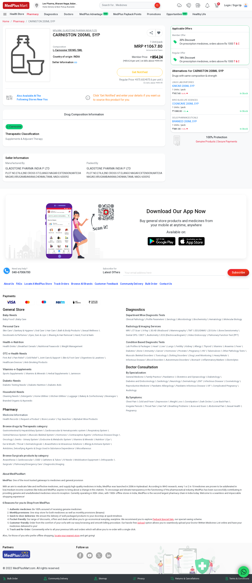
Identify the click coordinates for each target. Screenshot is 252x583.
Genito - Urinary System (26, 439)
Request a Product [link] (30, 419)
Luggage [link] (72, 396)
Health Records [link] (10, 419)
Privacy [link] (141, 578)
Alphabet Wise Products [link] (85, 419)
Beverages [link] (110, 396)
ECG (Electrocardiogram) (173, 335)
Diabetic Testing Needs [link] (14, 385)
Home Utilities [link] (41, 396)
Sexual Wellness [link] (90, 330)
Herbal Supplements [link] (58, 373)
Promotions (154, 14)
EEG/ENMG (200, 330)
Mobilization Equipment (87, 459)
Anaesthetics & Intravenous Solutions (63, 444)
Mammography (178, 330)
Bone (139, 351)
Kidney (188, 346)
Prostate (182, 351)
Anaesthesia (9, 459)
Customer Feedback (106, 283)
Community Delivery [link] (58, 578)
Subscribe (238, 272)
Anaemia (229, 346)
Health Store (13, 14)
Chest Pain (131, 401)
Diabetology (214, 377)
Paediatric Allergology (163, 385)
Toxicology (161, 355)
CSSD (37, 459)
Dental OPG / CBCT (135, 335)
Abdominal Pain (217, 406)
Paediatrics (168, 377)
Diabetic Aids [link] (54, 385)
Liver (162, 346)
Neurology (175, 381)
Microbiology (184, 319)
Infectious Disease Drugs (105, 435)
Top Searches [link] (64, 419)
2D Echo (212, 330)
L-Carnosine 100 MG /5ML (67, 50)
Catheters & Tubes (52, 459)
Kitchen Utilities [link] (58, 396)
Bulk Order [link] (12, 578)
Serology (171, 319)
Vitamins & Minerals (83, 439)
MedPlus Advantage (93, 14)
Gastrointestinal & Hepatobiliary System (23, 430)
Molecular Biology (233, 319)
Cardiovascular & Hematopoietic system (65, 430)
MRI (128, 330)
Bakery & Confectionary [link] (91, 396)
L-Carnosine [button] (14, 126)
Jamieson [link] (75, 373)
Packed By (92, 163)
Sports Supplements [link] (13, 373)
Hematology (215, 319)
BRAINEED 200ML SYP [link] (184, 121)
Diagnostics (51, 14)
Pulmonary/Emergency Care (28, 464)
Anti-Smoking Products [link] (35, 362)
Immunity (149, 351)
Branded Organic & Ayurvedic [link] (17, 400)
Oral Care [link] (39, 330)
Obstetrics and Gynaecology (191, 377)
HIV (203, 351)
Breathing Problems (178, 406)
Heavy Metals (220, 355)
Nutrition (100, 439)
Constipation (191, 401)
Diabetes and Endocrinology (140, 381)
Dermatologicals (34, 444)
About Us (9, 283)
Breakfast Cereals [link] (27, 346)
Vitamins (218, 346)
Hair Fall (162, 406)
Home (6, 21)
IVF (209, 385)
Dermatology (189, 381)
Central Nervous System (15, 435)
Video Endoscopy (197, 335)
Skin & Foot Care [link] (71, 357)
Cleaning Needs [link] (11, 396)
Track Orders (61, 283)
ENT (200, 381)
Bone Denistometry (228, 330)
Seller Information (64, 62)
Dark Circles (206, 401)
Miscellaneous (83, 448)
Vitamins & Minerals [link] (36, 373)
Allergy (197, 346)
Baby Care (21, 319)
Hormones (61, 435)
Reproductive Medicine (137, 385)
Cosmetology (232, 381)
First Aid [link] (7, 357)
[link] (16, 5)
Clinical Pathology (135, 319)
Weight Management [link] (72, 346)
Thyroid (207, 346)
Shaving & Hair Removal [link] (60, 335)
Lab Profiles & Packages (138, 346)
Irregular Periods (134, 406)
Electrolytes (232, 359)
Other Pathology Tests (234, 351)
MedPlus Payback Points (127, 14)
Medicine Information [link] (15, 415)
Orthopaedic (107, 459)
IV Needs (67, 459)
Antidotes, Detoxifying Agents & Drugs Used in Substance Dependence (38, 448)
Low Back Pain (221, 401)
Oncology (8, 439)
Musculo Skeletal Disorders (139, 355)
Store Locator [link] (48, 419)
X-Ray (145, 330)
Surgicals (7, 464)
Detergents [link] (26, 396)
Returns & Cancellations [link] (187, 578)
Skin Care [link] (7, 330)
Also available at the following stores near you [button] (32, 97)
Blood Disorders (155, 359)
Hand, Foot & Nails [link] (84, 335)
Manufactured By (15, 163)
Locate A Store (38, 283)
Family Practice (153, 377)
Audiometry (153, 335)
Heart (155, 346)
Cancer (159, 351)
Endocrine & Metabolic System (55, 439)
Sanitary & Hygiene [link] (23, 330)
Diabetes (130, 351)
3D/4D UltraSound (159, 330)
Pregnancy (194, 351)
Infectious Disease (135, 359)
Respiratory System (97, 430)
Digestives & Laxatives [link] (92, 357)
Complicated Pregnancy (225, 385)
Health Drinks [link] (9, 346)
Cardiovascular (25, 459)
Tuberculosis (214, 351)
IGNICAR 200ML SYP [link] (183, 86)
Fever (238, 346)
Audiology (131, 390)
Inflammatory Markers (213, 359)
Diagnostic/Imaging (54, 464)
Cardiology (162, 381)
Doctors (69, 14)
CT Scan (136, 330)
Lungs (170, 346)
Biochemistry (200, 319)
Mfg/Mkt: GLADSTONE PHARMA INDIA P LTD (75, 30)
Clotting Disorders (178, 355)
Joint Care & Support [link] (50, 357)
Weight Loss (176, 401)
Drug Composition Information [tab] (84, 114)
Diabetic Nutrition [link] (37, 385)
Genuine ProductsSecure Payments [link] (216, 141)
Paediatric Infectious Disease (190, 385)
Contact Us (166, 283)
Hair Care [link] (51, 330)
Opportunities (176, 14)
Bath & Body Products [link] (69, 330)
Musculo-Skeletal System (41, 435)
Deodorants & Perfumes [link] (15, 335)
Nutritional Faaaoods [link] (48, 346)
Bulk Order (151, 283)
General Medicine (135, 377)
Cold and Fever (146, 401)
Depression (162, 401)
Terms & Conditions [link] (239, 578)
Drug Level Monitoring (200, 355)
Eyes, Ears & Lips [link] (37, 335)
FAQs (19, 283)
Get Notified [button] (140, 72)
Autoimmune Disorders (177, 359)
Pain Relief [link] (18, 357)
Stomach (195, 359)
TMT (190, 330)
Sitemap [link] (103, 578)
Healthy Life (199, 14)
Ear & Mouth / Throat (13, 444)
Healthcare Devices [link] (12, 362)
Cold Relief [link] (31, 357)
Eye (108, 439)
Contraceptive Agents (80, 435)
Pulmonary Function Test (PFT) (223, 335)
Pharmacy (32, 14)
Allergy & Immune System (97, 444)
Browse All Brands (82, 283)
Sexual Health (233, 406)
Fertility (179, 346)
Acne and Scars (198, 406)
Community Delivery (131, 283)
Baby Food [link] (8, 319)
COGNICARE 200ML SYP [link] (185, 103)
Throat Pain (150, 406)
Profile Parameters (155, 319)
